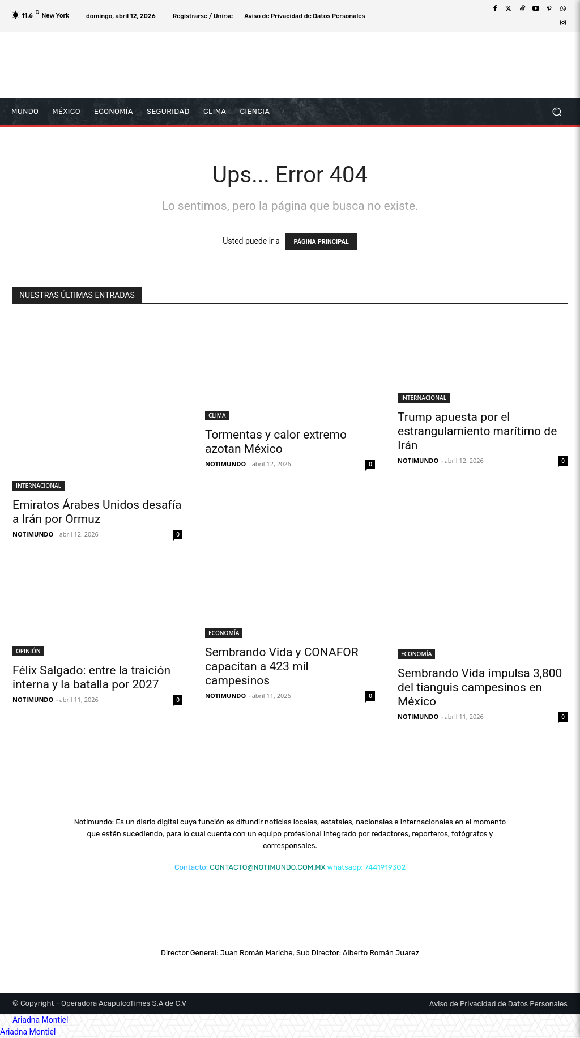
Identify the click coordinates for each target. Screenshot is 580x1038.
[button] (556, 111)
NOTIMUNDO (32, 534)
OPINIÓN (28, 651)
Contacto (190, 867)
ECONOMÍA (223, 633)
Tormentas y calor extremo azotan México (276, 442)
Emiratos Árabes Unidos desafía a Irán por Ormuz (96, 512)
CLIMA (217, 415)
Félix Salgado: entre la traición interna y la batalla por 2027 (91, 677)
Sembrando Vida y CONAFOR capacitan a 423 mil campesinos (282, 666)
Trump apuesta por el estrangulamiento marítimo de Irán (477, 431)
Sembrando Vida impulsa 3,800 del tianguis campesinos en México (480, 687)
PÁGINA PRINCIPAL (320, 241)
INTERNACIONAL (38, 486)
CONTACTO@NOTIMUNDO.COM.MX (267, 867)
